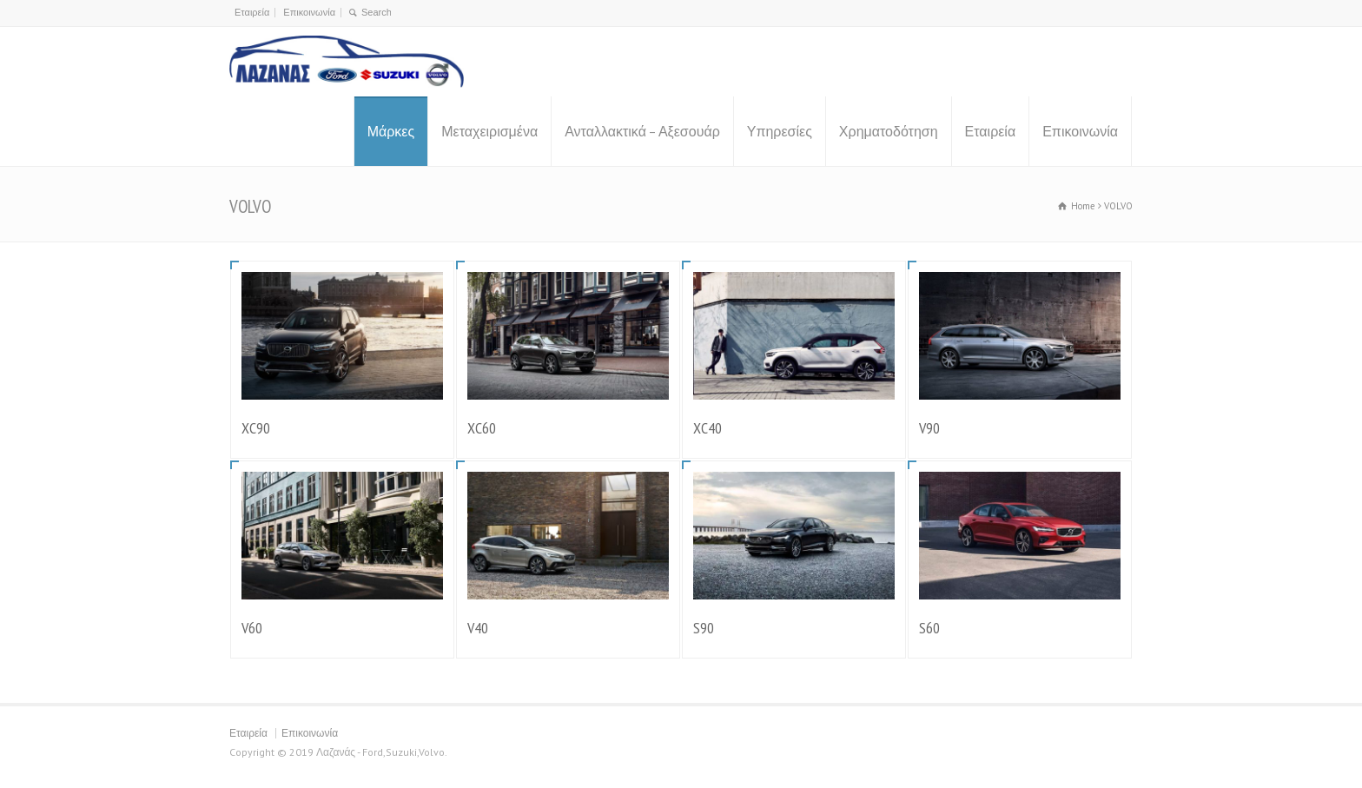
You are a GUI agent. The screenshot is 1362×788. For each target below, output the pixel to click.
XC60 (481, 428)
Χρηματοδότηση (888, 131)
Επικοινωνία (309, 12)
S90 (703, 628)
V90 (929, 428)
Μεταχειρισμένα (489, 131)
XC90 (255, 428)
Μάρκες (391, 131)
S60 (929, 628)
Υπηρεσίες (779, 131)
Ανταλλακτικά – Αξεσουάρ (642, 131)
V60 (251, 628)
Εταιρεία (252, 12)
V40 (477, 628)
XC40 (707, 428)
